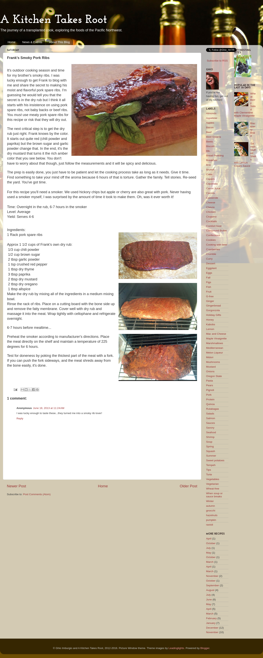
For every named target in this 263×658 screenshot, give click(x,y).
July (208, 548)
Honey (210, 319)
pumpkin (211, 519)
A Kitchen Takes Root (53, 20)
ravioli (209, 524)
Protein (210, 399)
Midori (209, 357)
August (210, 590)
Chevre (210, 207)
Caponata (212, 183)
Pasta (209, 380)
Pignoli (210, 390)
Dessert (210, 263)
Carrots (210, 193)
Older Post (188, 486)
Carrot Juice (213, 188)
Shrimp (210, 437)
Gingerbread (213, 305)
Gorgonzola (213, 310)
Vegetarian (212, 483)
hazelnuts (211, 515)
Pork (209, 394)
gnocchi (210, 510)
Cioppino (211, 216)
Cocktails (211, 221)
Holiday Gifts (213, 315)
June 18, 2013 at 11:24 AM (48, 408)
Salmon (210, 418)
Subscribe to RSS (217, 60)
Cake (209, 174)
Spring (210, 446)
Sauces (210, 422)
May (208, 552)
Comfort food (213, 226)
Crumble (211, 254)
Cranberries (213, 249)
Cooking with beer (216, 244)
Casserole (212, 197)
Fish (208, 286)
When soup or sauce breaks (214, 495)
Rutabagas (212, 408)
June (209, 599)
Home (12, 42)
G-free (210, 296)
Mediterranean (214, 347)
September (212, 585)
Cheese (210, 202)
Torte (209, 474)
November (212, 576)
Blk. (208, 151)
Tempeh (211, 465)
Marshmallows (214, 343)
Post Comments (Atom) (37, 494)
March (210, 561)
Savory (210, 427)
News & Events (32, 42)
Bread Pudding (215, 155)
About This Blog (59, 42)
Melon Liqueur (214, 352)
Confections (213, 235)
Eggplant (211, 268)
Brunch (210, 169)
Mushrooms (213, 362)
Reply (19, 418)
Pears (209, 385)
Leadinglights (176, 648)
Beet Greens (213, 136)
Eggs (209, 272)
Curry (209, 258)
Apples (210, 122)
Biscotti (210, 146)
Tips (208, 469)
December (212, 627)
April (208, 538)
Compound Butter (216, 230)
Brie (208, 164)
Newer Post (16, 486)
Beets (209, 141)
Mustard (211, 366)
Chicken (211, 211)
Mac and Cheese (216, 333)
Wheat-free (212, 488)
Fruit (208, 291)
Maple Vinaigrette (216, 338)
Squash (210, 451)
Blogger (204, 648)
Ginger (210, 301)
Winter (210, 501)
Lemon (210, 329)
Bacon (210, 127)
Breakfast (211, 160)
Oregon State (214, 376)
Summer (211, 455)
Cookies (211, 239)
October (211, 543)
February (211, 618)
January (211, 623)
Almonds (211, 113)
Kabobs (210, 324)
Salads (210, 413)
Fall (208, 277)
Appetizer (211, 118)
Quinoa (210, 404)
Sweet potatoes (215, 460)
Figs (208, 282)
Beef (209, 132)
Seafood (211, 432)
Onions (210, 371)
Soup (209, 441)
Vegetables (212, 479)
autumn (210, 505)
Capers (210, 179)
